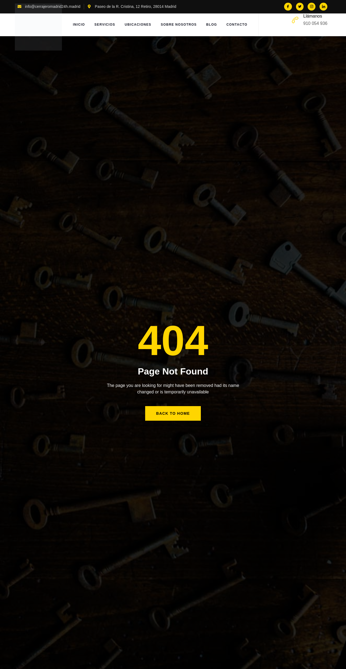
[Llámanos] (295, 20)
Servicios (104, 25)
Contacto (237, 25)
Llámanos (312, 16)
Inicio (78, 25)
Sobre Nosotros (179, 25)
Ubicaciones (138, 25)
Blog (212, 25)
